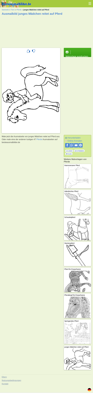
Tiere (13, 10)
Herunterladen (74, 138)
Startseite (5, 10)
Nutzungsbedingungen (11, 380)
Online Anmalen (74, 141)
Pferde (18, 10)
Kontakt (5, 384)
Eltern (4, 377)
